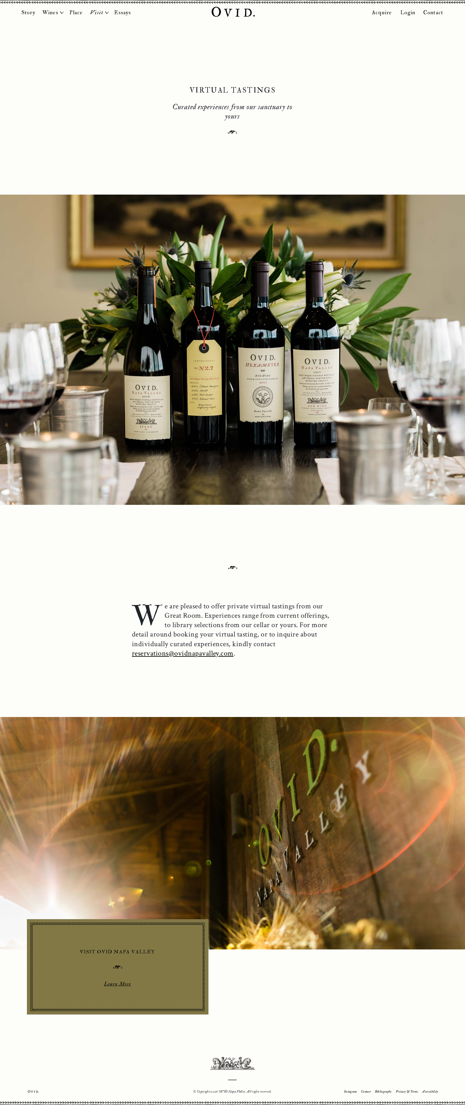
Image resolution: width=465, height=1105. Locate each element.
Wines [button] (50, 12)
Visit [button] (96, 12)
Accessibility (430, 1091)
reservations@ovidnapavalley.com (183, 653)
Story (28, 12)
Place (76, 12)
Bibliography (383, 1091)
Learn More (117, 984)
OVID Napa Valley (232, 12)
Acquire (382, 12)
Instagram (350, 1091)
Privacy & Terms (407, 1091)
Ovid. (33, 1091)
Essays (122, 12)
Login (408, 12)
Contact (433, 12)
